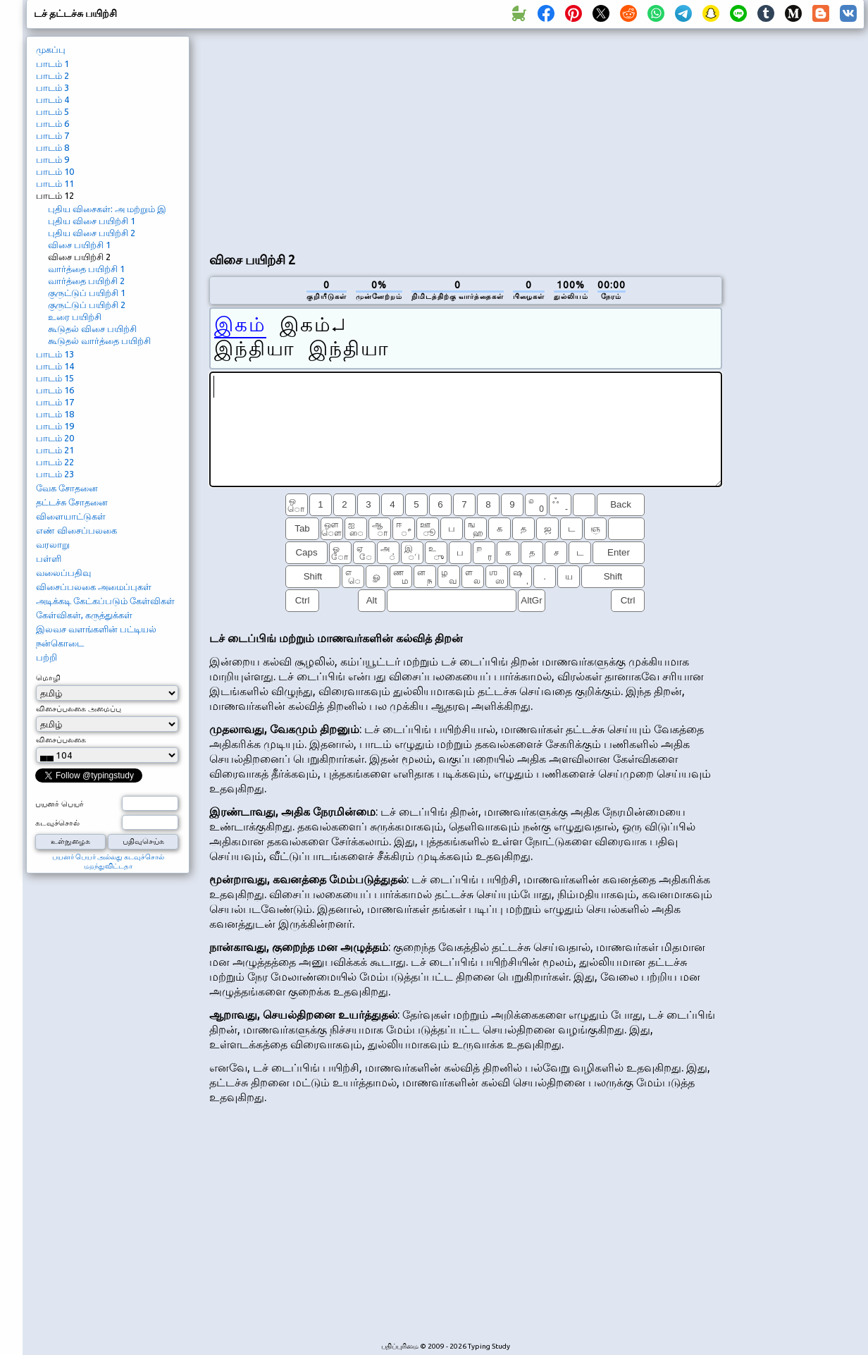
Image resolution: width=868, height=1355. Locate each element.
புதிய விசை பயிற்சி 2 (91, 233)
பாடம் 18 (55, 414)
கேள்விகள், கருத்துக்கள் (84, 615)
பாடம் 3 (52, 87)
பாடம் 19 (55, 426)
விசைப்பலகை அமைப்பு (78, 708)
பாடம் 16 (55, 390)
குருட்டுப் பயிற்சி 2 (86, 304)
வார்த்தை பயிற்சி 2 (86, 281)
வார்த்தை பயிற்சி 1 (86, 269)
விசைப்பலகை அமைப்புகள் (93, 586)
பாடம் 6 (52, 123)
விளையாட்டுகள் (71, 516)
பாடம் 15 (55, 378)
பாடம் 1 (52, 63)
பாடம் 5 (52, 111)
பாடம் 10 (55, 171)
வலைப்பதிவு (63, 572)
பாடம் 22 (55, 462)
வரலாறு (53, 544)
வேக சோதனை (67, 488)
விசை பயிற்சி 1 (79, 245)
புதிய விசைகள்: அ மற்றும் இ (107, 209)
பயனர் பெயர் (59, 803)
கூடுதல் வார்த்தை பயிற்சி (99, 340)
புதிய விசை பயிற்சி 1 (91, 221)
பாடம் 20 (55, 438)
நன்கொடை (60, 643)
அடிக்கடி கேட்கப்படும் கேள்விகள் (105, 601)
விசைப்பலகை (61, 739)
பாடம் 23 (55, 474)
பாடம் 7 (52, 135)
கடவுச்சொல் (57, 822)
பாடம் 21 (55, 450)
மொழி (48, 677)
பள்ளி (48, 558)
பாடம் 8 (52, 147)
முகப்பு (51, 49)
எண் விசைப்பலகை (76, 530)
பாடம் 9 (52, 159)
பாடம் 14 (55, 366)
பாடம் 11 (55, 183)
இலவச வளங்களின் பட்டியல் (96, 629)
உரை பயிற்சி (74, 316)
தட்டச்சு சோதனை (72, 502)
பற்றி (46, 657)
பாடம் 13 (55, 354)
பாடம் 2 (52, 75)
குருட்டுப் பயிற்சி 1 (86, 293)
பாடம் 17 (55, 402)
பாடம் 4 (52, 99)
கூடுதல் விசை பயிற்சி (92, 328)
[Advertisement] (375, 138)
